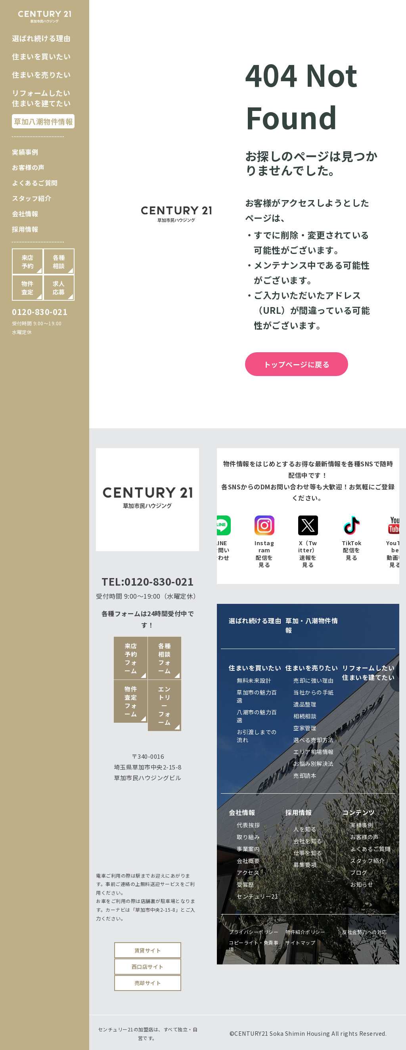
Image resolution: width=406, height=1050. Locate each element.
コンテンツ (358, 812)
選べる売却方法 (313, 740)
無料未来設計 (254, 680)
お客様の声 (28, 167)
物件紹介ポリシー (305, 931)
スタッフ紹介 (31, 198)
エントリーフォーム (164, 705)
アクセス (248, 872)
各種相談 (59, 261)
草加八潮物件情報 (43, 121)
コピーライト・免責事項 (253, 946)
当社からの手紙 (313, 692)
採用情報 (25, 229)
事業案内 (248, 849)
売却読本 (304, 775)
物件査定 (27, 287)
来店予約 (27, 261)
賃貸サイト (147, 950)
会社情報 (25, 213)
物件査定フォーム (130, 701)
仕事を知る (307, 853)
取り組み (248, 837)
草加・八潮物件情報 (311, 625)
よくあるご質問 (35, 182)
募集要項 (304, 865)
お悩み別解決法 (313, 763)
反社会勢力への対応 (364, 931)
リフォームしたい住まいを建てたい (41, 98)
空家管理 (304, 728)
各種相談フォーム (164, 658)
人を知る (304, 829)
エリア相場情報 (313, 752)
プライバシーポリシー (253, 931)
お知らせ (361, 884)
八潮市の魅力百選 (257, 716)
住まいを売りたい (41, 74)
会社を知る (307, 841)
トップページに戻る (297, 364)
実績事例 (25, 152)
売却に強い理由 (313, 680)
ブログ (359, 872)
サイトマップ (300, 942)
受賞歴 (245, 884)
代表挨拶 (248, 825)
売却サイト (147, 983)
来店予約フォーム (130, 658)
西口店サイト (148, 966)
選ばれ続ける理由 (41, 38)
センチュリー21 (257, 896)
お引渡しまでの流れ (257, 736)
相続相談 (304, 716)
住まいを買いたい (41, 56)
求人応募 (59, 287)
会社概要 (248, 861)
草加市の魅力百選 (257, 696)
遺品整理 (304, 704)
